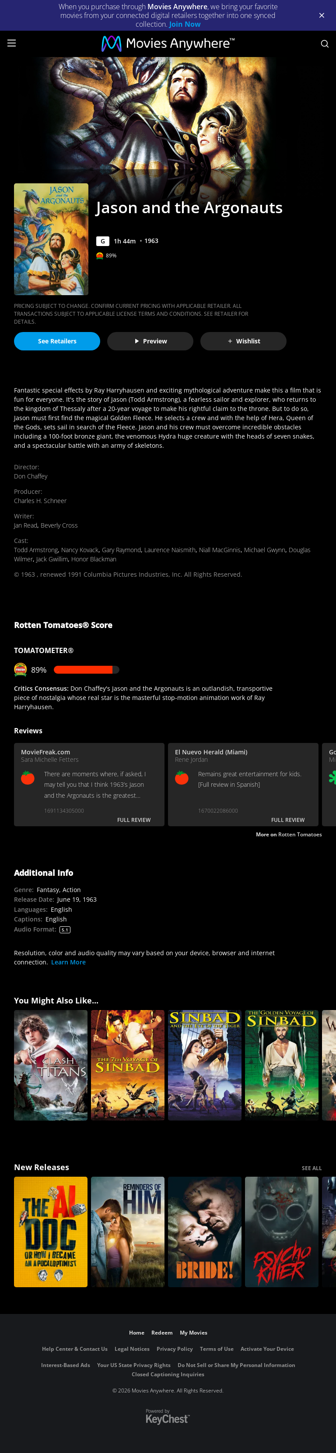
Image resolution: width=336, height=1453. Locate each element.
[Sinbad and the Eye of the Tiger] (205, 1065)
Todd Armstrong (36, 550)
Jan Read (25, 525)
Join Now (185, 24)
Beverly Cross (59, 525)
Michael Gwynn (264, 550)
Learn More (68, 962)
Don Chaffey (30, 476)
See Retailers (57, 341)
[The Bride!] (205, 1232)
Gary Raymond (121, 550)
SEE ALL (312, 1168)
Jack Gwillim (52, 559)
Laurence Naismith (170, 550)
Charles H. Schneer (40, 500)
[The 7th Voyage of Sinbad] (127, 1065)
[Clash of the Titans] (51, 1065)
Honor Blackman (93, 559)
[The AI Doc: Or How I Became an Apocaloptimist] (51, 1232)
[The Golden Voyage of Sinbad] (281, 1065)
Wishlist (243, 341)
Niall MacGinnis (220, 550)
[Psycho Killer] (281, 1232)
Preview (150, 341)
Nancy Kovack (79, 550)
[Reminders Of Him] (127, 1232)
